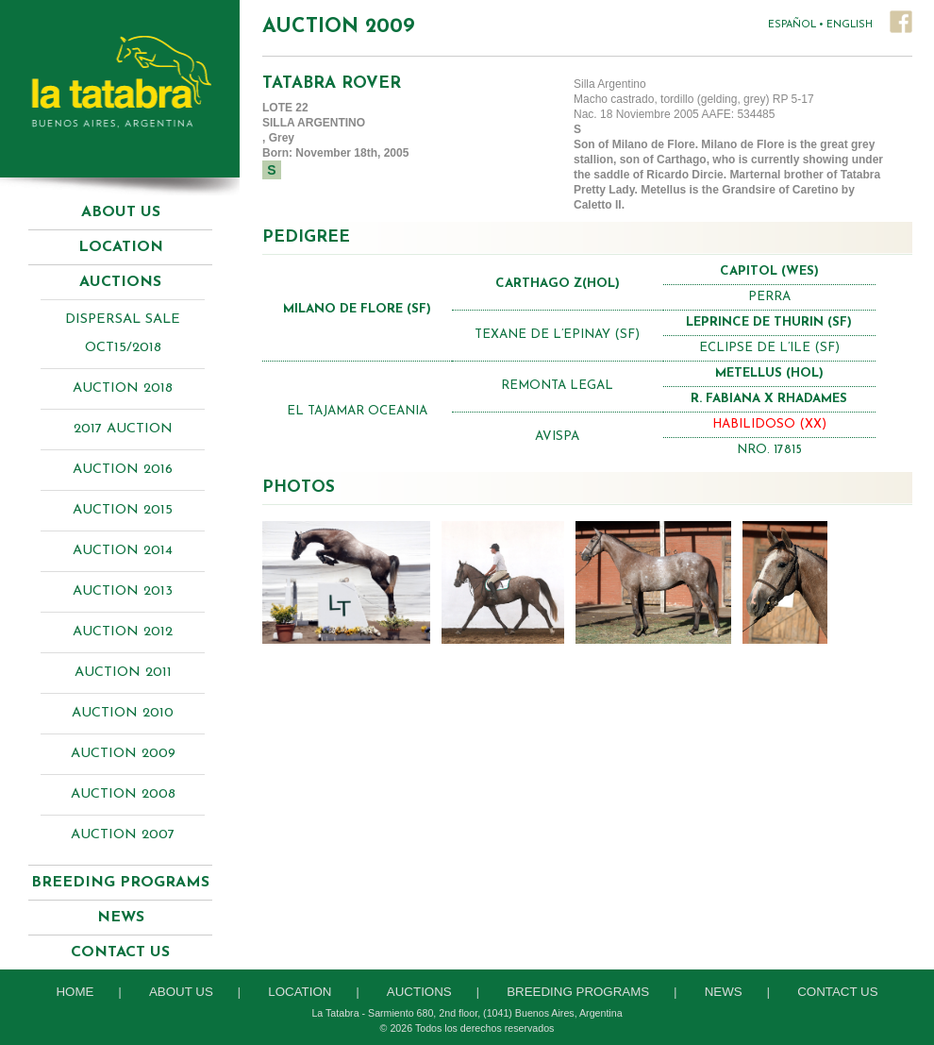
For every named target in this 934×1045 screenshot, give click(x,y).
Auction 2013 (123, 591)
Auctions (419, 992)
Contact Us (120, 952)
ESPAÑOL (792, 25)
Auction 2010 (123, 713)
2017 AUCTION (123, 429)
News (120, 917)
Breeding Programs (578, 992)
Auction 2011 (123, 673)
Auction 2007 (123, 835)
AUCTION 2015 (123, 510)
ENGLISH (849, 25)
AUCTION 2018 (123, 388)
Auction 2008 (123, 794)
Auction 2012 (123, 632)
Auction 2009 (123, 754)
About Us (120, 212)
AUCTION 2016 (123, 470)
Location (120, 247)
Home (74, 992)
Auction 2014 (123, 551)
